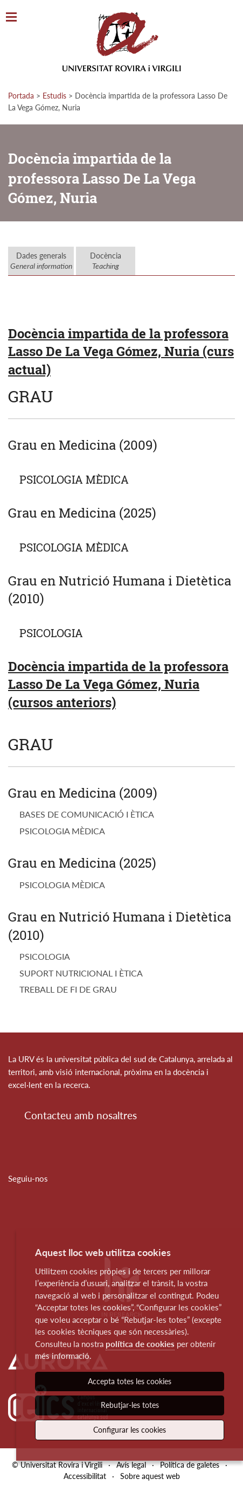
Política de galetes (189, 1464)
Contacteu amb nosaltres (80, 1115)
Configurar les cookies (129, 1429)
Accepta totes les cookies (129, 1381)
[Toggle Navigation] (11, 17)
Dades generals (41, 261)
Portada (21, 95)
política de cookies (140, 1344)
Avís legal (131, 1464)
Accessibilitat (85, 1476)
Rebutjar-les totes (130, 1405)
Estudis (54, 95)
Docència (105, 261)
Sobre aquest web (150, 1476)
